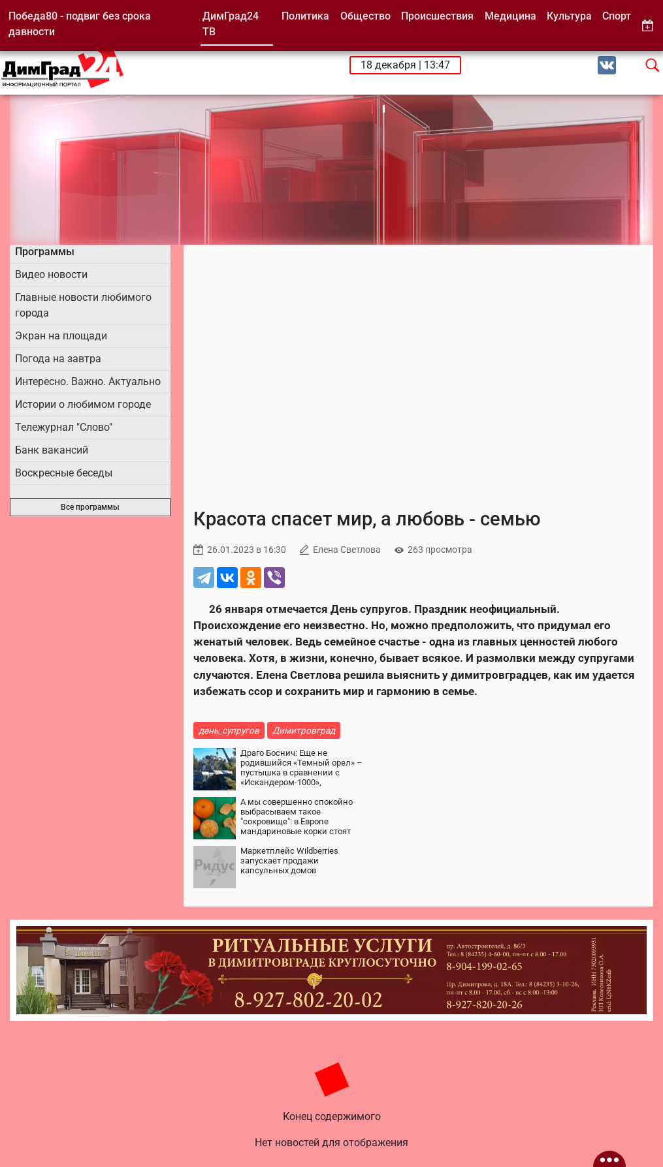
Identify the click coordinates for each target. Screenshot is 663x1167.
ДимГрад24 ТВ (230, 24)
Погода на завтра (58, 358)
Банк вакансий (51, 450)
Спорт (616, 16)
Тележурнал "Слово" (63, 427)
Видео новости (51, 274)
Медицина (510, 16)
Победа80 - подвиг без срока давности (79, 24)
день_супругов (229, 730)
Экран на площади (61, 336)
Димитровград (303, 730)
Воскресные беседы (63, 473)
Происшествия (437, 16)
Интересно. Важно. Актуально (88, 381)
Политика (305, 16)
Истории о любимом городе (83, 404)
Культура (569, 16)
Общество (365, 16)
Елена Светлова (347, 549)
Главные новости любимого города (83, 305)
